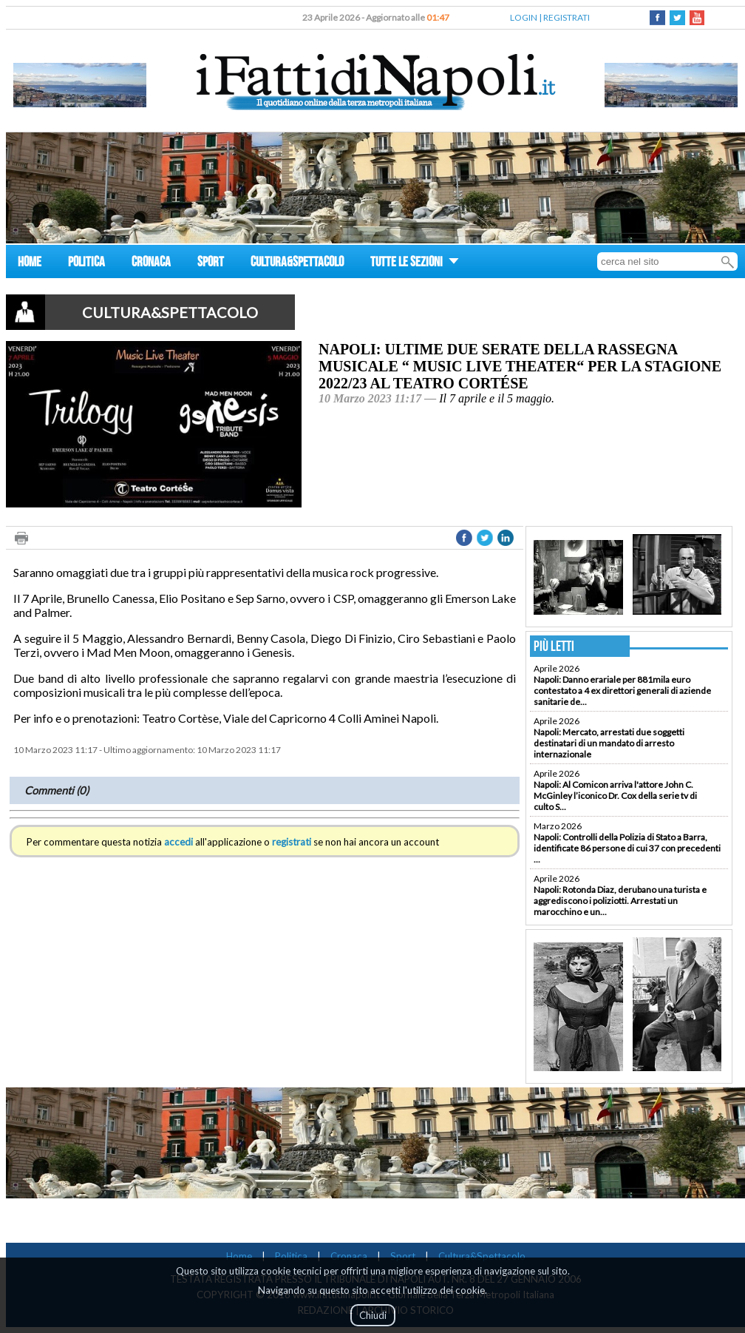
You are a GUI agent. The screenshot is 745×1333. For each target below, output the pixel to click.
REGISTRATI (566, 17)
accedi (178, 842)
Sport (402, 1256)
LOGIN (523, 17)
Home (239, 1256)
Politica (291, 1256)
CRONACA (151, 264)
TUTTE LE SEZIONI (414, 264)
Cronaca (348, 1256)
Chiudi (373, 1315)
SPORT (210, 264)
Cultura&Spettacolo (481, 1256)
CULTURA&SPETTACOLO (297, 264)
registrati (291, 842)
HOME (29, 264)
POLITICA (86, 264)
